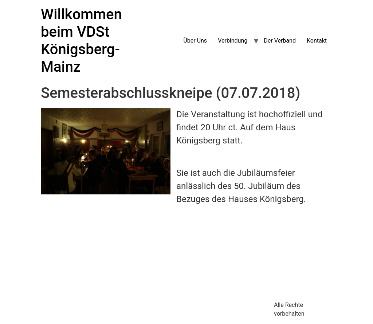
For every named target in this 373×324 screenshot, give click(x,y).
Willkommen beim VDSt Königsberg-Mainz (81, 40)
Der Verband (280, 40)
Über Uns (195, 40)
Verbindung (232, 40)
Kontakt (317, 40)
